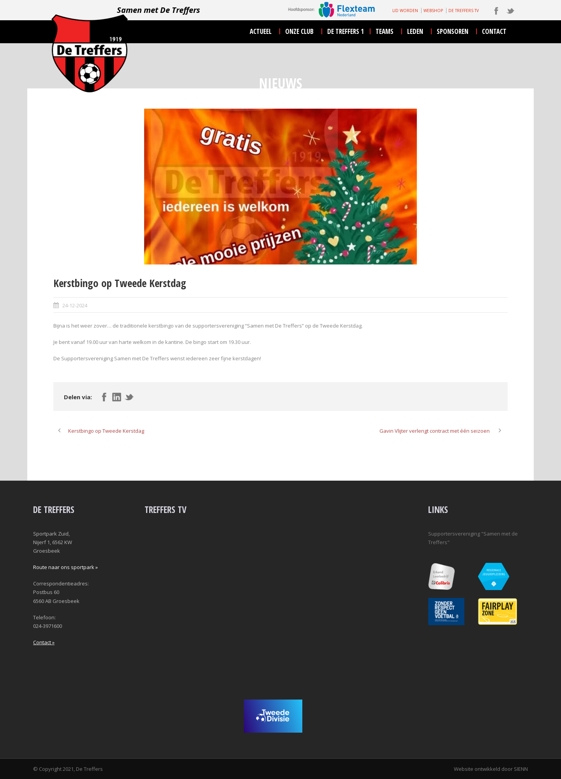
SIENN (521, 768)
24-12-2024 (74, 305)
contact (494, 31)
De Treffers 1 (345, 31)
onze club (299, 31)
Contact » (44, 642)
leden (415, 31)
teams (384, 31)
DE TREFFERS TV (463, 10)
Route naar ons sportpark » (65, 567)
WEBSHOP (433, 10)
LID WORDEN (405, 10)
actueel (261, 31)
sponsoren (452, 31)
